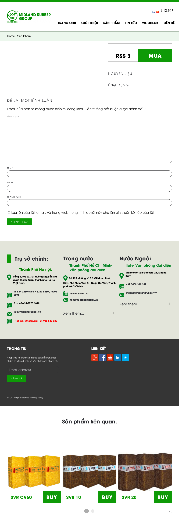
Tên (10, 168)
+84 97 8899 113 (79, 293)
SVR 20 (129, 497)
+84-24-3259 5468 (24, 291)
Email (11, 182)
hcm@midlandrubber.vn (83, 299)
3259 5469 (43, 291)
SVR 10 (73, 497)
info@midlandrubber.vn (27, 311)
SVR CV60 (21, 497)
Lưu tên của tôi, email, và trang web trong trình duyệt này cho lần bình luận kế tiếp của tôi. (83, 212)
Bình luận (13, 116)
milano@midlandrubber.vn (141, 292)
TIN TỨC (131, 22)
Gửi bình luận (20, 222)
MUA (155, 55)
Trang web (14, 196)
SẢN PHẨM (111, 22)
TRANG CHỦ (67, 22)
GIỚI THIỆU (89, 22)
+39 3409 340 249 (136, 284)
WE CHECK (150, 22)
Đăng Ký (17, 378)
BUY (51, 496)
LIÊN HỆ (169, 22)
